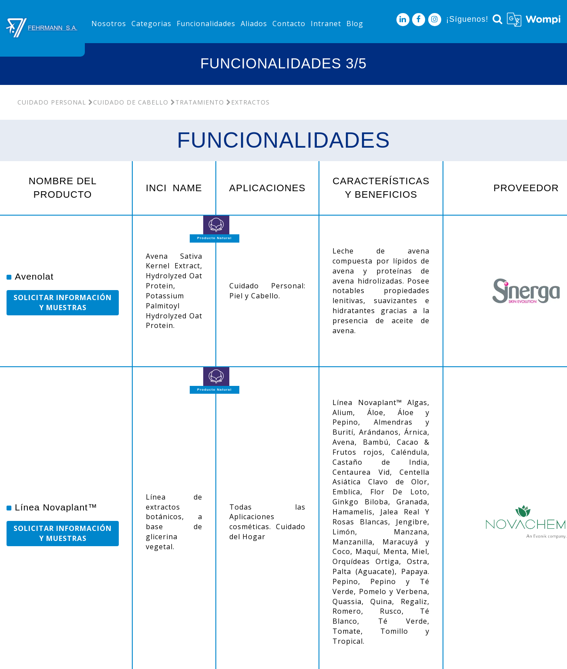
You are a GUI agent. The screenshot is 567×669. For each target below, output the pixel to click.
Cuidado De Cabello (128, 102)
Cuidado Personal (51, 102)
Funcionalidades (206, 23)
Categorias (151, 23)
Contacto (288, 23)
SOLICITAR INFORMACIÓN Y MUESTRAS (62, 302)
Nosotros (108, 23)
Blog (354, 23)
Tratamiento (197, 102)
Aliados (254, 23)
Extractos (248, 102)
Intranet (326, 23)
